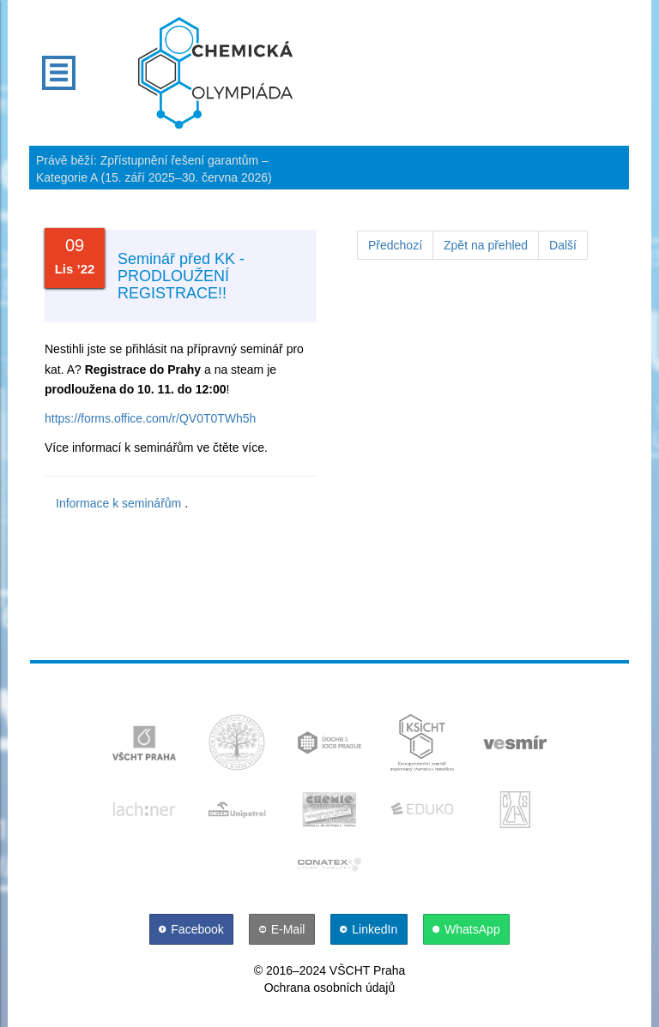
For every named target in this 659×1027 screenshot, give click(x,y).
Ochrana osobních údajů (330, 987)
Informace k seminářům (118, 503)
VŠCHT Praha (367, 970)
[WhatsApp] (467, 929)
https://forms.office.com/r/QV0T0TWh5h (150, 418)
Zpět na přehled (486, 245)
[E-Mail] (283, 929)
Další (563, 245)
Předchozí (395, 245)
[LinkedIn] (370, 929)
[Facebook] (193, 929)
